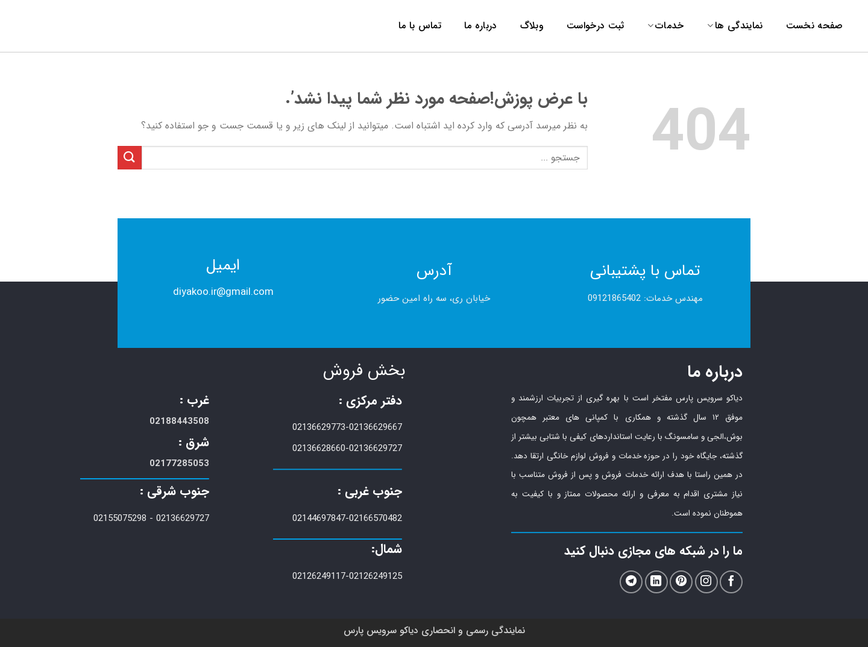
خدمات (665, 25)
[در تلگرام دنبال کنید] (631, 582)
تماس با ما (419, 25)
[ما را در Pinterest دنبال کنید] (681, 582)
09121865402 (614, 298)
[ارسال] (130, 157)
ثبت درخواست (595, 25)
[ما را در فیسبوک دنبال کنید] (731, 582)
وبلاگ (532, 25)
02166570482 (375, 518)
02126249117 (318, 576)
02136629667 (375, 427)
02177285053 (179, 463)
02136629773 (318, 427)
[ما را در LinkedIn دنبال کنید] (656, 582)
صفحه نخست (814, 25)
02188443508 (179, 421)
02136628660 (318, 448)
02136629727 (375, 448)
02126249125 (375, 576)
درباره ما (480, 25)
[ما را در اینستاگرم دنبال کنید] (706, 582)
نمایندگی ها (735, 25)
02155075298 (119, 518)
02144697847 (318, 518)
